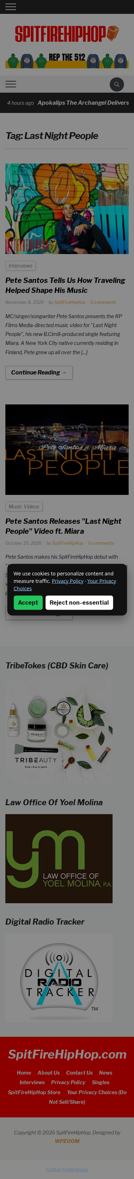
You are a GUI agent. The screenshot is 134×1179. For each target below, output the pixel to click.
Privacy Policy (67, 580)
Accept (28, 602)
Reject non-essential (79, 602)
